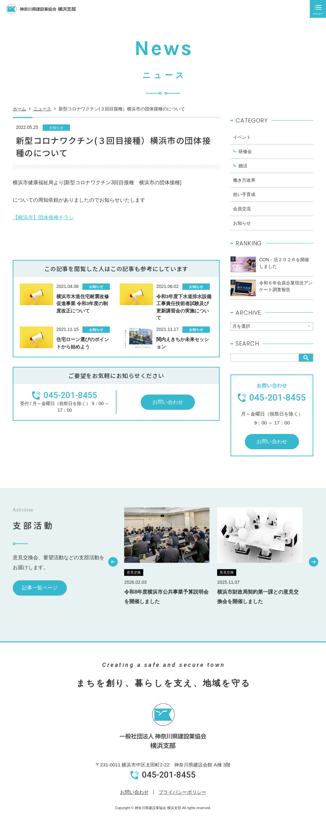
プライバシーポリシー (182, 792)
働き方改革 (244, 180)
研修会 (245, 151)
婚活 (242, 165)
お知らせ (56, 127)
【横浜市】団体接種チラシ (43, 217)
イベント (242, 137)
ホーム (19, 110)
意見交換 (134, 589)
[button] (113, 578)
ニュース (42, 110)
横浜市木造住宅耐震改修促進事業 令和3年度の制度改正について (82, 303)
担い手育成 (244, 194)
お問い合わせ (167, 402)
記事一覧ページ (40, 604)
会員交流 (242, 208)
